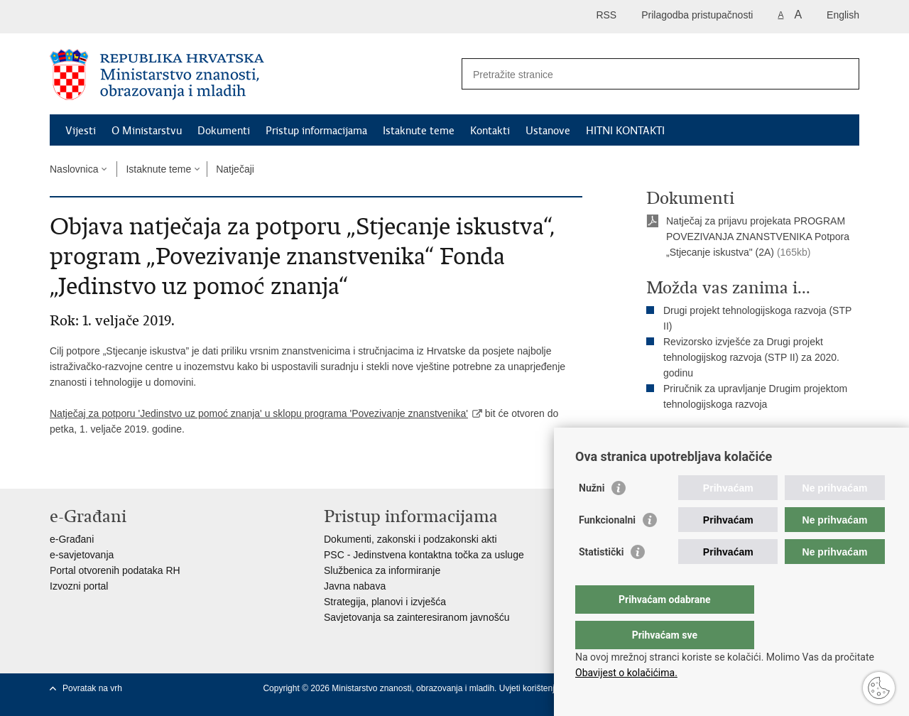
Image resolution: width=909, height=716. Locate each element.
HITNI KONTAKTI (625, 130)
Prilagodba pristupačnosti (697, 15)
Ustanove (548, 130)
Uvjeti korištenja (530, 688)
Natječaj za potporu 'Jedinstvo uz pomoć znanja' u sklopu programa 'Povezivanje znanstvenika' (259, 413)
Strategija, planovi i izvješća (385, 601)
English (843, 15)
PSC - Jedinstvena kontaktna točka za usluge (424, 554)
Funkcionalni (607, 548)
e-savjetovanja (82, 554)
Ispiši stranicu (686, 439)
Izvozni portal (79, 586)
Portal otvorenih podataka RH (115, 570)
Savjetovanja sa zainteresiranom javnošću (416, 617)
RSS (606, 15)
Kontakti (490, 130)
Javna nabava (355, 586)
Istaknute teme (418, 130)
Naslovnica (74, 169)
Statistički (601, 580)
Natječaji (235, 169)
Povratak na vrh (92, 688)
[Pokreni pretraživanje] (843, 74)
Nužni (591, 516)
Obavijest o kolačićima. (626, 672)
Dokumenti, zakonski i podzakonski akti (410, 539)
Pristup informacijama (316, 130)
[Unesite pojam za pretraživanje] (645, 74)
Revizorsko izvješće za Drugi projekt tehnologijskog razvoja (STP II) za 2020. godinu (751, 357)
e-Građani (72, 539)
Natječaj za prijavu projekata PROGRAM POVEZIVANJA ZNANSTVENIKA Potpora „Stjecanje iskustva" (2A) (757, 236)
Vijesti (80, 130)
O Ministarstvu (146, 130)
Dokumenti (223, 130)
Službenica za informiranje (382, 570)
